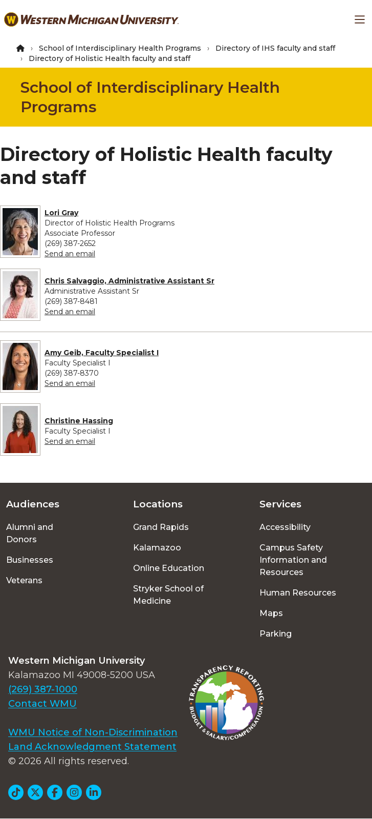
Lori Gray (61, 212)
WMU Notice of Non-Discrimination (93, 732)
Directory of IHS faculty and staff (275, 48)
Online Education (168, 568)
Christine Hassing (79, 420)
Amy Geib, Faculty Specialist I (102, 352)
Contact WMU (42, 703)
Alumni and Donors (29, 533)
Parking (275, 634)
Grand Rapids (161, 527)
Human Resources (297, 593)
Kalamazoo (157, 547)
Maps (271, 613)
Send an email (70, 253)
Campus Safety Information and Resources (293, 560)
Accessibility (285, 527)
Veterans (24, 580)
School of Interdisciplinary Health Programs (120, 48)
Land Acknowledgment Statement (92, 746)
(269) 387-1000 (42, 689)
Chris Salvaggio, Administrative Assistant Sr (129, 280)
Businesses (29, 560)
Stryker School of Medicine (168, 595)
